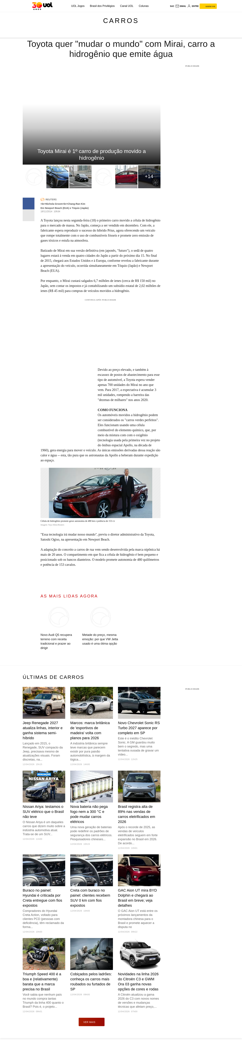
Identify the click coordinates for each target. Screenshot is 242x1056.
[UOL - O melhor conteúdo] (42, 6)
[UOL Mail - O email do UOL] (180, 6)
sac (172, 6)
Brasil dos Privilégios (102, 6)
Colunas (144, 6)
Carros (121, 20)
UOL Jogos (78, 6)
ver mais (91, 1022)
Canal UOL (126, 6)
